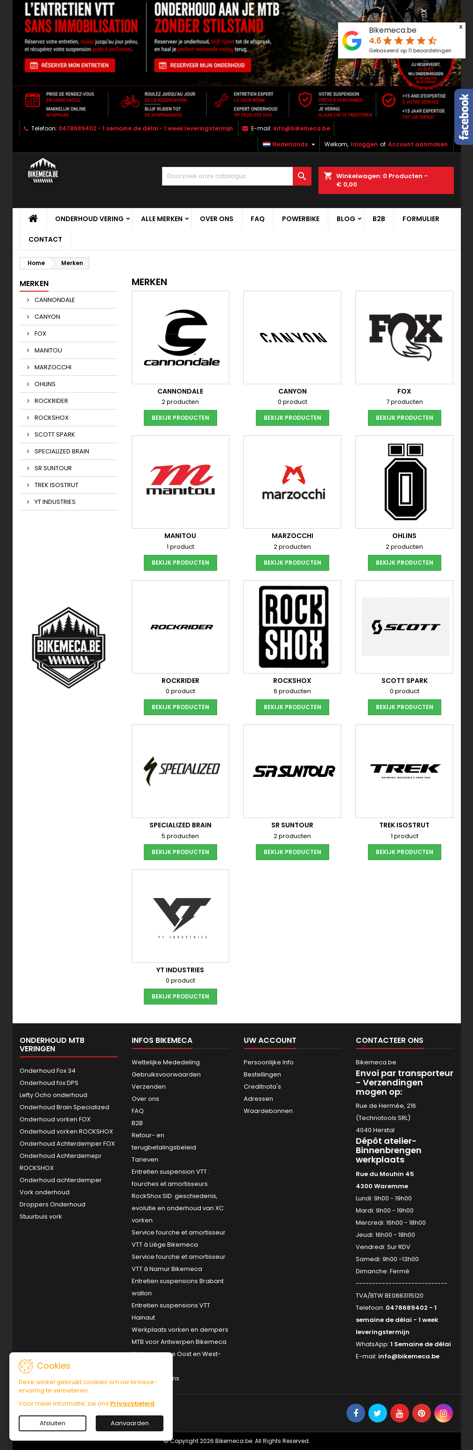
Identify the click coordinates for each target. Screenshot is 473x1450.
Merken (34, 283)
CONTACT (45, 239)
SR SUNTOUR (52, 468)
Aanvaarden (130, 1423)
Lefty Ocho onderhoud (53, 1095)
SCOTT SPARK (54, 434)
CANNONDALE (54, 299)
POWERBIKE (300, 218)
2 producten (180, 401)
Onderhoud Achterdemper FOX (67, 1143)
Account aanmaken (418, 144)
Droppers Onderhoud (52, 1204)
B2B (379, 218)
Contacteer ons (390, 1040)
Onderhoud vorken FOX (55, 1119)
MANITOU (47, 350)
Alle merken (162, 218)
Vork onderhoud (45, 1192)
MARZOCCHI (52, 367)
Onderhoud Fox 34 (48, 1070)
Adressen (258, 1098)
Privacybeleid (132, 1403)
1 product (180, 546)
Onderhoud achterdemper (61, 1180)
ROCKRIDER (50, 400)
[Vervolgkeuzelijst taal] (290, 144)
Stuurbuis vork (41, 1216)
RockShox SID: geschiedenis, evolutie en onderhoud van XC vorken (178, 1208)
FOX (39, 333)
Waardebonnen (268, 1110)
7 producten (404, 401)
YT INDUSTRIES (54, 501)
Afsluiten (52, 1423)
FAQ (258, 218)
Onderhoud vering (89, 218)
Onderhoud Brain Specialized (64, 1107)
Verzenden (149, 1086)
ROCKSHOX (51, 417)
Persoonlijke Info (269, 1062)
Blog (346, 218)
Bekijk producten (180, 418)
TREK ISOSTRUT (55, 485)
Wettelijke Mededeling (166, 1062)
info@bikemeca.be (301, 128)
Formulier (420, 218)
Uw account (270, 1040)
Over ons (216, 218)
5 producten (180, 836)
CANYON (46, 316)
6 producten (292, 691)
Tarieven (145, 1159)
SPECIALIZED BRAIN (61, 451)
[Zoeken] (236, 176)
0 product (292, 401)
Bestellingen (262, 1074)
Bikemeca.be (393, 30)
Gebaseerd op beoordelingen (410, 50)
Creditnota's (262, 1086)
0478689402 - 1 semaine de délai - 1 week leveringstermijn (145, 128)
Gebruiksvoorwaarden (166, 1074)
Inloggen (364, 144)
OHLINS (44, 384)
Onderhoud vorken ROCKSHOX (66, 1131)
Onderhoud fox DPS (49, 1082)
